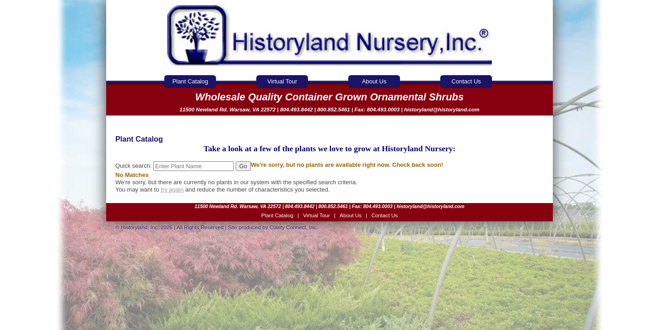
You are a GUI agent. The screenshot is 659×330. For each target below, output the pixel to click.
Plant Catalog (190, 81)
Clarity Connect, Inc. (294, 227)
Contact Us (466, 81)
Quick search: (175, 165)
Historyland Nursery (329, 35)
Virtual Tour (282, 81)
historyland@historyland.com (442, 109)
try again (172, 189)
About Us (374, 81)
